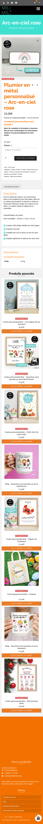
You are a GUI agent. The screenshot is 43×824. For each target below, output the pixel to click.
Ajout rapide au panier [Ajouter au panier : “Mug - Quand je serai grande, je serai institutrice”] (21, 493)
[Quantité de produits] (5, 157)
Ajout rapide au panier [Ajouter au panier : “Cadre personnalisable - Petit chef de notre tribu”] (21, 441)
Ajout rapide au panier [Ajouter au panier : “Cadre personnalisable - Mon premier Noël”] (21, 710)
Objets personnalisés (16, 176)
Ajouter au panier (25, 158)
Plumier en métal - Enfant (23, 169)
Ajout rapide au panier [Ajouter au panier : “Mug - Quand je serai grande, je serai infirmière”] (21, 655)
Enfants (13, 169)
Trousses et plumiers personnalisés (19, 172)
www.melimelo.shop (8, 820)
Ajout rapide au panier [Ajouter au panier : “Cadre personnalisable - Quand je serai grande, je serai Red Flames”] (21, 386)
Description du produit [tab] (11, 186)
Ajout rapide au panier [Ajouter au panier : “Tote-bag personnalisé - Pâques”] (21, 604)
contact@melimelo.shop (12, 776)
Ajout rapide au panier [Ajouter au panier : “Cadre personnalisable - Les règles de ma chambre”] (21, 331)
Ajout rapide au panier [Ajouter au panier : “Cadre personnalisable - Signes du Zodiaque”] (21, 548)
